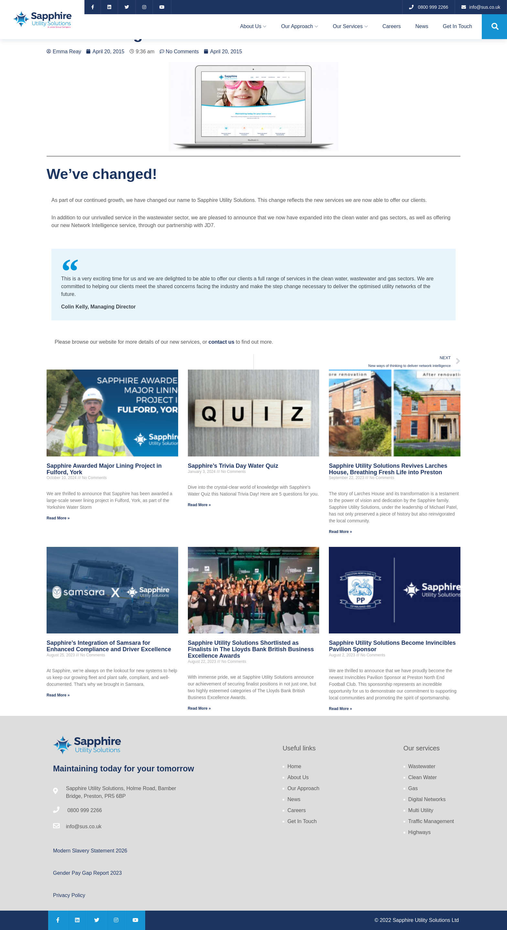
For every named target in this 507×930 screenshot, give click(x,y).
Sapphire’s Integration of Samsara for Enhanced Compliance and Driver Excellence (109, 646)
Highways (419, 832)
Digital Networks (427, 799)
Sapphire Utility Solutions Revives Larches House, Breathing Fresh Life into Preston (388, 469)
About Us (251, 26)
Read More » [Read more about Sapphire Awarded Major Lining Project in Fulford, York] (58, 518)
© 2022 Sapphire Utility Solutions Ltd (416, 920)
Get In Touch (457, 26)
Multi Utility (420, 810)
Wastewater (422, 766)
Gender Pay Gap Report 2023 (87, 873)
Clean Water (422, 777)
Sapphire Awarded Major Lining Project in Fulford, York (104, 469)
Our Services (347, 26)
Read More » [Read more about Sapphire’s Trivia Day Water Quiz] (199, 505)
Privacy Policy (69, 895)
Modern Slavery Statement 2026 (90, 850)
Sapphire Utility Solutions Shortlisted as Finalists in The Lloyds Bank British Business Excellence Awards (251, 649)
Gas (413, 788)
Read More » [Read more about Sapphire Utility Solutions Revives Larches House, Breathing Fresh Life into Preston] (340, 531)
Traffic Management (431, 821)
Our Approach (297, 26)
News (421, 26)
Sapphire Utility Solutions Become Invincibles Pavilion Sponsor (392, 646)
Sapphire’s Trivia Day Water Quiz (233, 466)
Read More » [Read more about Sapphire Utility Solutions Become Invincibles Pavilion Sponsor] (340, 708)
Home (294, 766)
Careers (392, 26)
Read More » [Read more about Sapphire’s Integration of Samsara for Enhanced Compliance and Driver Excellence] (58, 695)
